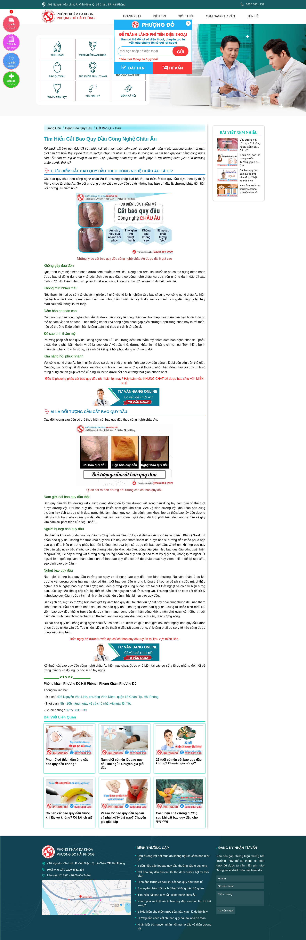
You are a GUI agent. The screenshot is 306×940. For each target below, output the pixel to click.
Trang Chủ (53, 128)
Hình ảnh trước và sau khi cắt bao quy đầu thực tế (250, 189)
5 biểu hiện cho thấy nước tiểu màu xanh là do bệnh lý (173, 911)
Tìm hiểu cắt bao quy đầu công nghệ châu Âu (167, 894)
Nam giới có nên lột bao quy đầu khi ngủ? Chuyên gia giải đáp (122, 763)
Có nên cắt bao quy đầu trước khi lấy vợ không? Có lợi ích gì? (69, 815)
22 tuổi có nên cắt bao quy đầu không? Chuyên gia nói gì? (179, 761)
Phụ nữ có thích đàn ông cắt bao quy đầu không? (67, 762)
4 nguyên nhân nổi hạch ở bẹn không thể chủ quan (171, 888)
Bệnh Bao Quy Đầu (78, 128)
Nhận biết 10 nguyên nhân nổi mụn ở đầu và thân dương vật (174, 926)
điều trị (159, 16)
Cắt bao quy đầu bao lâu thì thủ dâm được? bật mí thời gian (249, 174)
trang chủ (132, 16)
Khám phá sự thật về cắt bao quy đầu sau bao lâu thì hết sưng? (174, 903)
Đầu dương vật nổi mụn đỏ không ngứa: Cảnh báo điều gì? (250, 143)
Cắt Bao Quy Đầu (108, 128)
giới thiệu (186, 16)
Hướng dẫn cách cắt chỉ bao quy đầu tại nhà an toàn (172, 918)
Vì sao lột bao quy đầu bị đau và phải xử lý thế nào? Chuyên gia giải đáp (123, 817)
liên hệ (252, 16)
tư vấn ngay (225, 910)
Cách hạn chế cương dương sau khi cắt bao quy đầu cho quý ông (177, 817)
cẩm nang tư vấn (220, 16)
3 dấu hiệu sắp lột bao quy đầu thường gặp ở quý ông (250, 159)
